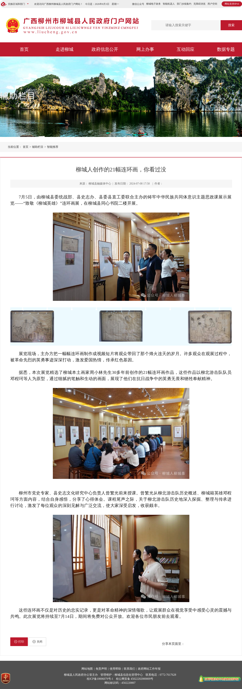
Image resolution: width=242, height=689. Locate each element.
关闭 (37, 641)
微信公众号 (138, 4)
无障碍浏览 (199, 3)
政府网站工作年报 (149, 668)
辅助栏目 (18, 95)
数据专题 (226, 49)
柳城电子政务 (153, 3)
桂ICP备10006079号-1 (100, 678)
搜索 (231, 25)
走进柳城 (64, 49)
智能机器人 (169, 3)
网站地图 (87, 668)
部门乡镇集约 (184, 3)
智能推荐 (52, 146)
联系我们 (129, 668)
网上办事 (145, 49)
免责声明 (101, 668)
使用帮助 (115, 668)
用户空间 (212, 3)
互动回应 (185, 49)
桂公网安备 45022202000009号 (134, 678)
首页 (24, 49)
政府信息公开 (105, 49)
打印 (19, 641)
